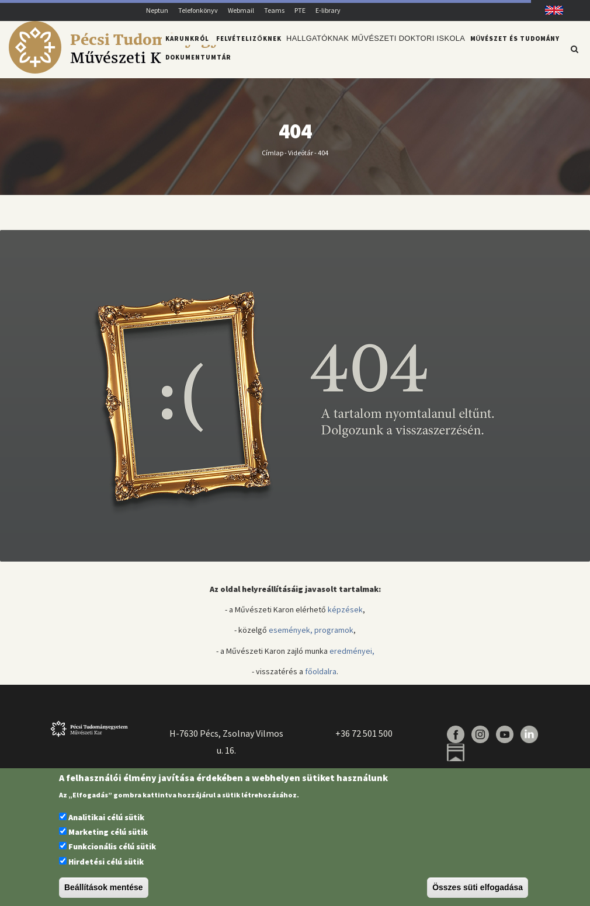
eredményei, (351, 657)
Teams (274, 10)
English (550, 10)
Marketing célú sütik (108, 832)
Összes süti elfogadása (477, 887)
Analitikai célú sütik (106, 817)
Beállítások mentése (103, 887)
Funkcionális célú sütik (112, 846)
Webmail (241, 10)
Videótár (300, 159)
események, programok (311, 637)
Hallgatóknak (316, 48)
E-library (328, 10)
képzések (345, 616)
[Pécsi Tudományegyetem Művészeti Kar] (132, 70)
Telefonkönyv (198, 10)
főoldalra (320, 677)
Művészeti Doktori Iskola (402, 48)
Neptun (157, 10)
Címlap (272, 159)
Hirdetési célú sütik (106, 861)
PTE (300, 10)
